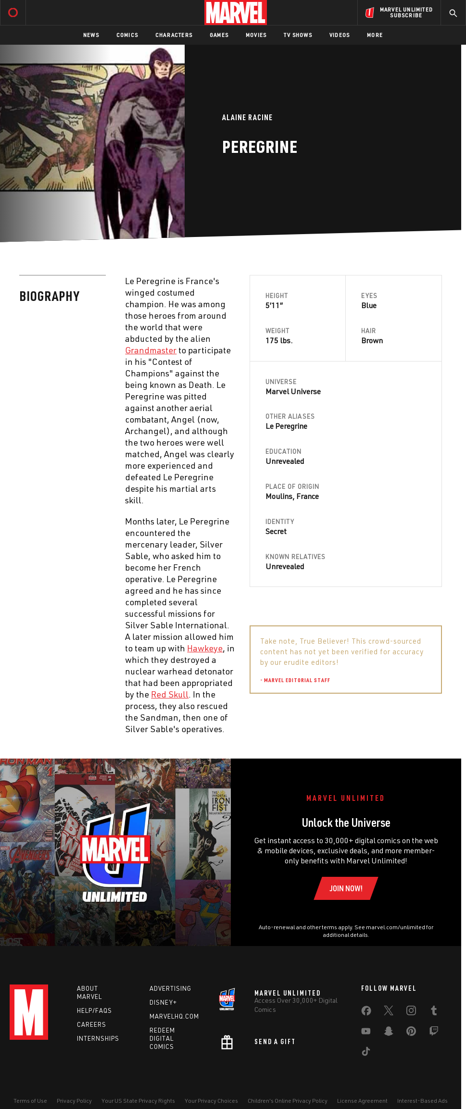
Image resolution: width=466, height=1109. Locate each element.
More (375, 34)
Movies (256, 34)
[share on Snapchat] (388, 1033)
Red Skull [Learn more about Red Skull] (170, 694)
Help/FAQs (94, 1010)
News (91, 34)
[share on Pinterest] (411, 1033)
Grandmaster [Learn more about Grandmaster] (150, 350)
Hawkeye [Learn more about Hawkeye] (205, 648)
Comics (127, 34)
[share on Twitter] (388, 1012)
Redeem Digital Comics (162, 1038)
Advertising (170, 988)
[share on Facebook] (366, 1013)
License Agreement (362, 1100)
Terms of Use (30, 1100)
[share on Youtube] (366, 1033)
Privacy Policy (74, 1100)
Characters (173, 34)
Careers (91, 1024)
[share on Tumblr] (434, 1012)
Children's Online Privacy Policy (287, 1100)
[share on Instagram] (411, 1012)
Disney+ (163, 1002)
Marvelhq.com (174, 1016)
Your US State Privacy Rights (138, 1100)
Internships (98, 1038)
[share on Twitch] (434, 1033)
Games (219, 34)
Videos (339, 34)
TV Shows (298, 34)
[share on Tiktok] (366, 1053)
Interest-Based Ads (422, 1100)
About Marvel (89, 992)
